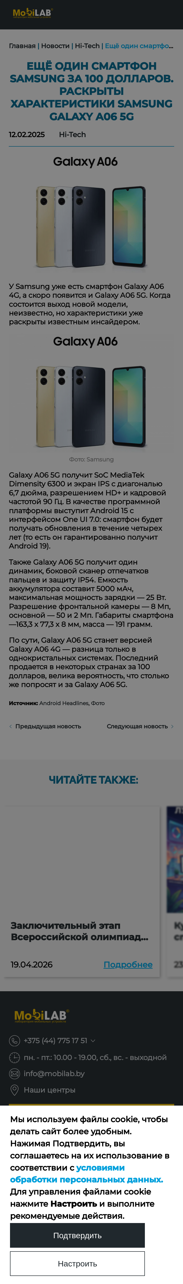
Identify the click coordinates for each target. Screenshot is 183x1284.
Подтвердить (77, 1235)
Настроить (77, 1263)
